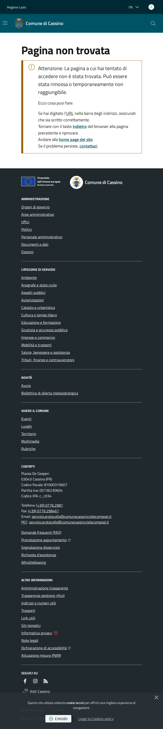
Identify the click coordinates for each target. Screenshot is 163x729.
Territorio (28, 434)
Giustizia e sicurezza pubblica (44, 330)
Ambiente (29, 277)
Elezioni (27, 252)
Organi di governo (35, 207)
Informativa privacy (36, 633)
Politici (26, 229)
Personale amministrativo (41, 237)
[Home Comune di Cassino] (38, 23)
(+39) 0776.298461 (43, 511)
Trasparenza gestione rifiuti (43, 595)
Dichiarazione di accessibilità (46, 647)
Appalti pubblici (33, 292)
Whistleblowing (33, 562)
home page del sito (76, 139)
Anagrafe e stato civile (39, 285)
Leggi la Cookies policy (96, 719)
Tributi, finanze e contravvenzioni (47, 360)
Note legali (29, 640)
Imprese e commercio (38, 337)
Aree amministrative (37, 214)
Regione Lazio (16, 7)
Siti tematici (31, 625)
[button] (153, 23)
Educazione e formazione (41, 322)
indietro (80, 126)
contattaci (88, 146)
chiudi (58, 719)
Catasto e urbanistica (38, 307)
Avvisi (26, 385)
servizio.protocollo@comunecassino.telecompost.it (72, 516)
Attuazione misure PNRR (41, 655)
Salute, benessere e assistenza (45, 352)
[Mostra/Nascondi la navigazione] (5, 23)
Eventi (26, 419)
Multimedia (30, 441)
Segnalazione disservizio (40, 547)
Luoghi (26, 426)
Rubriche (28, 448)
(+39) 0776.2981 (49, 505)
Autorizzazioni (32, 300)
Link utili (28, 618)
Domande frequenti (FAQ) (41, 532)
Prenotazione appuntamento (46, 539)
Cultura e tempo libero (39, 315)
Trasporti (28, 610)
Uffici (25, 222)
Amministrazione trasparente (44, 588)
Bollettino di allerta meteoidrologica (49, 393)
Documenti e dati (34, 244)
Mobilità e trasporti (36, 345)
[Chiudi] (156, 697)
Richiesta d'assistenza (38, 555)
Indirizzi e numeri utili (38, 603)
